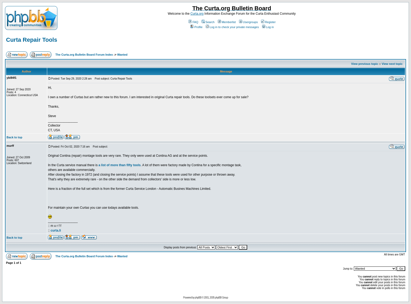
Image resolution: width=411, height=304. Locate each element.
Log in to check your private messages (232, 27)
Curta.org (196, 13)
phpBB (198, 297)
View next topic (392, 63)
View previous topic (364, 63)
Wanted (122, 54)
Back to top (14, 137)
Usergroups (248, 22)
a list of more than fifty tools (120, 165)
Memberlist (227, 22)
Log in (268, 27)
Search (208, 22)
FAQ (193, 22)
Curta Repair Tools (31, 39)
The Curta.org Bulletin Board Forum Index (84, 54)
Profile (196, 27)
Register (268, 22)
